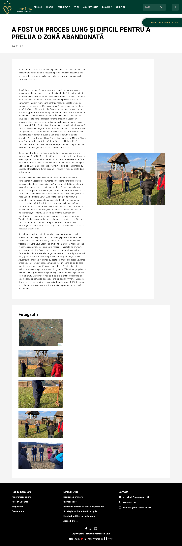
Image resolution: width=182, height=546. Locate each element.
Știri (76, 7)
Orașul (49, 7)
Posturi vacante (20, 501)
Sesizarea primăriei (73, 497)
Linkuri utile (70, 492)
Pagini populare (22, 492)
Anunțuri (121, 7)
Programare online (21, 497)
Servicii (38, 7)
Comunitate (64, 7)
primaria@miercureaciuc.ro (135, 507)
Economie (107, 7)
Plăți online (17, 506)
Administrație (90, 7)
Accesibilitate (70, 520)
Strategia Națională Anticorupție (80, 511)
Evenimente (18, 511)
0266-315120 (127, 502)
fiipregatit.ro (70, 501)
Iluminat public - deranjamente (79, 516)
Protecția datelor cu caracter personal (83, 506)
